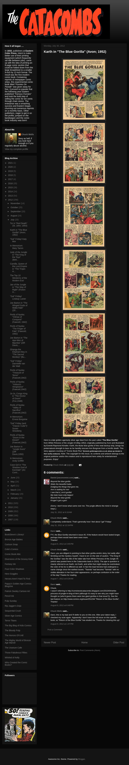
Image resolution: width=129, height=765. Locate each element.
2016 (10, 183)
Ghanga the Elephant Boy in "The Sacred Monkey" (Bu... (18, 353)
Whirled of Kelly (12, 657)
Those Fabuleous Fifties (16, 652)
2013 (10, 196)
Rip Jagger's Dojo (13, 606)
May (12, 481)
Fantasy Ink (10, 564)
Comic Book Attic (13, 554)
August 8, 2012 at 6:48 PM (62, 605)
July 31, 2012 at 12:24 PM (62, 525)
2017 (10, 179)
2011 (10, 503)
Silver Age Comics (13, 616)
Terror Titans (10, 620)
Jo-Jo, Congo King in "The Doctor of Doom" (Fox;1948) (18, 397)
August (14, 215)
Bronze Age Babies (14, 539)
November (15, 203)
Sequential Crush (13, 611)
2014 (10, 191)
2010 (10, 507)
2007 (10, 519)
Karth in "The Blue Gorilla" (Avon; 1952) (18, 232)
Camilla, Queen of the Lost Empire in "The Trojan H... (18, 267)
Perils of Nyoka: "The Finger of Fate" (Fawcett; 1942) (18, 330)
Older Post (118, 642)
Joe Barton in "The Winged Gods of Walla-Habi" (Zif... (18, 307)
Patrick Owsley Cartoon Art (17, 591)
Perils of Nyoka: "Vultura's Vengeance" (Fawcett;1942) (18, 386)
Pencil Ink (9, 596)
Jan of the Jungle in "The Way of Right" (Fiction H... (18, 288)
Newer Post (50, 642)
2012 (10, 200)
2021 (10, 163)
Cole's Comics (11, 549)
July (12, 219)
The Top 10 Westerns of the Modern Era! (18, 278)
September (15, 211)
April (12, 485)
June (13, 477)
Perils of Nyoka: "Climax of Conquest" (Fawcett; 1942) (18, 318)
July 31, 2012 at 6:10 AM (61, 512)
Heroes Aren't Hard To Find (17, 579)
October (14, 207)
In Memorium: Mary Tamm (16, 246)
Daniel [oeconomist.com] (62, 478)
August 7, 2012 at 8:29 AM (62, 579)
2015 (10, 187)
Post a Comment (55, 629)
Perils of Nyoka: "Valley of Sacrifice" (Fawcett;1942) (18, 409)
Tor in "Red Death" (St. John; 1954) (18, 224)
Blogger (81, 759)
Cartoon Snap (11, 544)
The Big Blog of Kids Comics (18, 625)
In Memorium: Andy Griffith (17, 459)
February (15, 494)
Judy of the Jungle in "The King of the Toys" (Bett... (18, 256)
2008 (10, 515)
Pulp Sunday (11, 601)
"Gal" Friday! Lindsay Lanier (18, 297)
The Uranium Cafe (13, 647)
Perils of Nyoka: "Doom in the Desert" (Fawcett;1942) (18, 439)
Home (84, 642)
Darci (53, 531)
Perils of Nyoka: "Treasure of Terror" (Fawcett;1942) (18, 374)
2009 (10, 511)
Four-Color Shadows (14, 569)
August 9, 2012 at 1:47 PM (62, 624)
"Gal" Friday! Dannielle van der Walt (17, 363)
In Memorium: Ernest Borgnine (18, 418)
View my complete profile (16, 149)
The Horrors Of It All (14, 635)
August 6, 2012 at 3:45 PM (62, 544)
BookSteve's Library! (14, 534)
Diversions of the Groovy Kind (19, 559)
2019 (10, 171)
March (13, 490)
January (14, 498)
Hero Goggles (11, 574)
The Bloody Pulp (12, 630)
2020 (10, 167)
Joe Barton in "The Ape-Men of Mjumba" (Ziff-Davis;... (18, 341)
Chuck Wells (56, 518)
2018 (10, 175)
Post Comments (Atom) (90, 650)
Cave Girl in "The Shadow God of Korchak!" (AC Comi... (18, 469)
